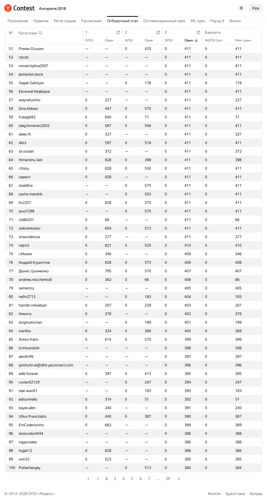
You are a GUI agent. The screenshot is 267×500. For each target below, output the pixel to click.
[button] (30, 33)
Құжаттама (235, 493)
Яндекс (46, 493)
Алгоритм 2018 (52, 8)
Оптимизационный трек (164, 21)
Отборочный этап (122, 21)
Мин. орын (245, 40)
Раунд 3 (217, 21)
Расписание (91, 21)
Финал (235, 21)
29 (168, 478)
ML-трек (198, 21)
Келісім (214, 493)
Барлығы (215, 32)
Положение (17, 21)
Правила (40, 21)
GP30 (92, 40)
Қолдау (256, 493)
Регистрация (65, 21)
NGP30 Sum (216, 40)
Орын (112, 40)
